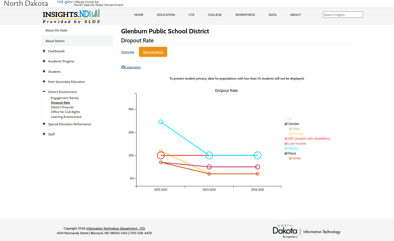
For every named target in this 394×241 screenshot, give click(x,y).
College (215, 15)
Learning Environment (66, 117)
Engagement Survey (65, 98)
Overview (127, 52)
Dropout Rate (60, 102)
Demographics (153, 52)
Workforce (245, 15)
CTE (192, 15)
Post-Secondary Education (66, 82)
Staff (51, 134)
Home (138, 15)
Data (273, 15)
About (295, 15)
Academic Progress (61, 61)
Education (166, 15)
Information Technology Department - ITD (115, 228)
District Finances (62, 107)
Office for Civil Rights (65, 112)
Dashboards (56, 51)
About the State (56, 30)
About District (55, 41)
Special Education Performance (69, 124)
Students (54, 71)
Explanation (131, 67)
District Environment (62, 92)
